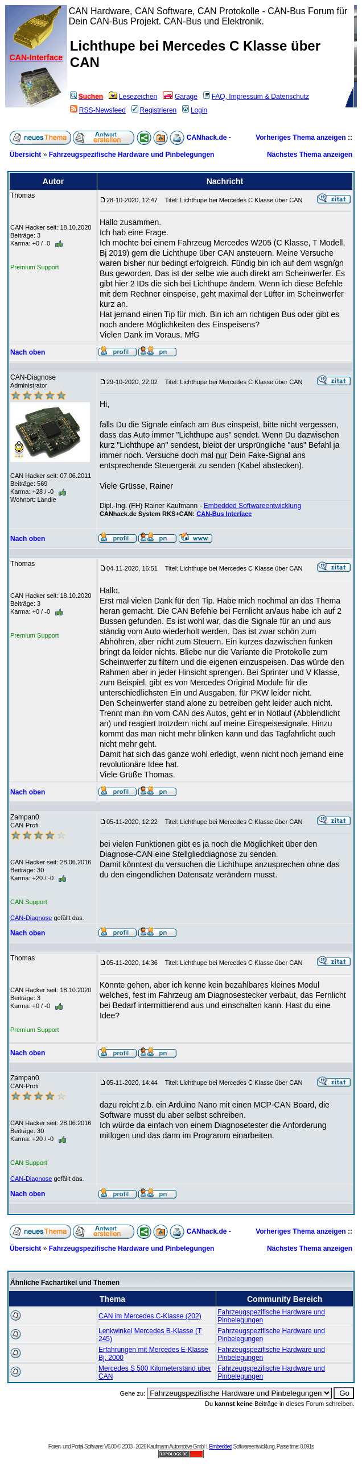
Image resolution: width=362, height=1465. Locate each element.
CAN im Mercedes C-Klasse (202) (149, 1316)
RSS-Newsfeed (98, 110)
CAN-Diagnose (31, 917)
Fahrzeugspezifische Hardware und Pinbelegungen (132, 155)
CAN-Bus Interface (224, 513)
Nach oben (27, 352)
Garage (180, 97)
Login (194, 110)
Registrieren (154, 110)
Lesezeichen (133, 97)
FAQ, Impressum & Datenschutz (256, 97)
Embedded (220, 1446)
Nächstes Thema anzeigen (309, 155)
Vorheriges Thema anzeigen (301, 137)
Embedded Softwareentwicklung (252, 506)
